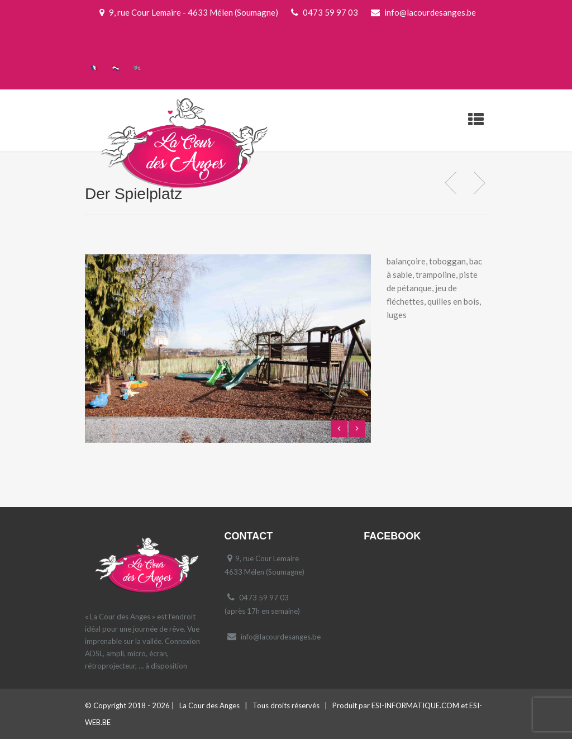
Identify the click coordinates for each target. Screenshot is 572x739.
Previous (339, 428)
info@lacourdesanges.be (281, 636)
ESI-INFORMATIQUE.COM (415, 705)
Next (357, 428)
